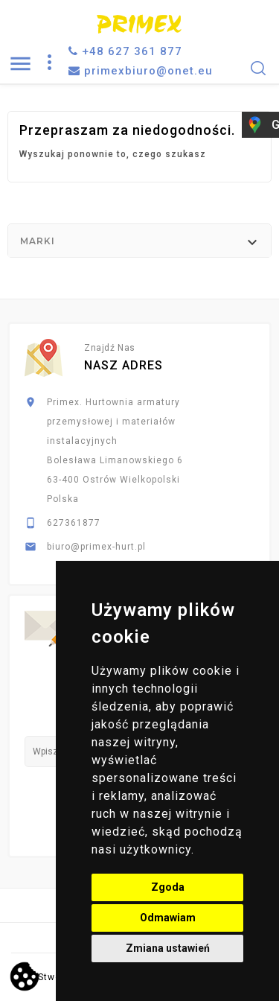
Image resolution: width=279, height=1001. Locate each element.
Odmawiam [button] (168, 918)
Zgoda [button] (168, 887)
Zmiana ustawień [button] (168, 948)
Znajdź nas (109, 348)
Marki (37, 241)
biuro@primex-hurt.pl (96, 546)
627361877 (73, 523)
